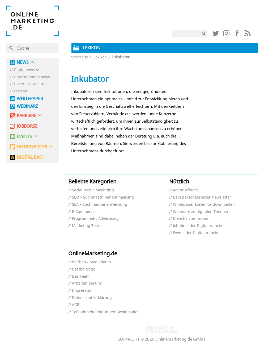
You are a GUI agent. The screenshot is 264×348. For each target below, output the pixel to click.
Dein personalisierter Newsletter (202, 197)
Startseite (79, 56)
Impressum (82, 290)
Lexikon (20, 91)
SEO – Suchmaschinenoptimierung (103, 197)
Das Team (81, 276)
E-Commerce (83, 211)
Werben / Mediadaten (91, 262)
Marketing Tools (86, 226)
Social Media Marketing (93, 190)
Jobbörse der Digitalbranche (198, 226)
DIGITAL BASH (31, 157)
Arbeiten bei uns (87, 283)
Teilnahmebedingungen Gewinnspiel (105, 312)
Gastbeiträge (83, 269)
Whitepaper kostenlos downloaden (204, 204)
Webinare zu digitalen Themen (200, 211)
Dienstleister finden (190, 218)
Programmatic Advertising (95, 218)
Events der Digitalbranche (196, 233)
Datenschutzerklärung (92, 297)
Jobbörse (27, 126)
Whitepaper (30, 98)
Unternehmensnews (32, 77)
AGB (75, 305)
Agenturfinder (185, 190)
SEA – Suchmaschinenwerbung (99, 204)
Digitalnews (24, 70)
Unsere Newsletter (30, 84)
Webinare (27, 106)
